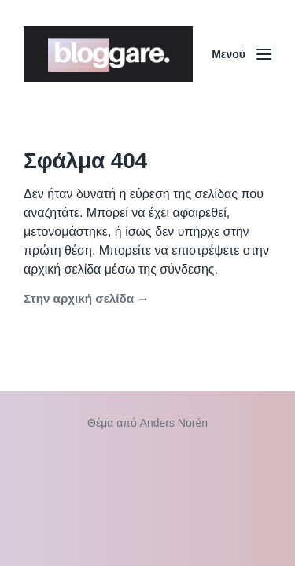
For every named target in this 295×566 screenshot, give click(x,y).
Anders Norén (174, 423)
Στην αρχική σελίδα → (86, 298)
